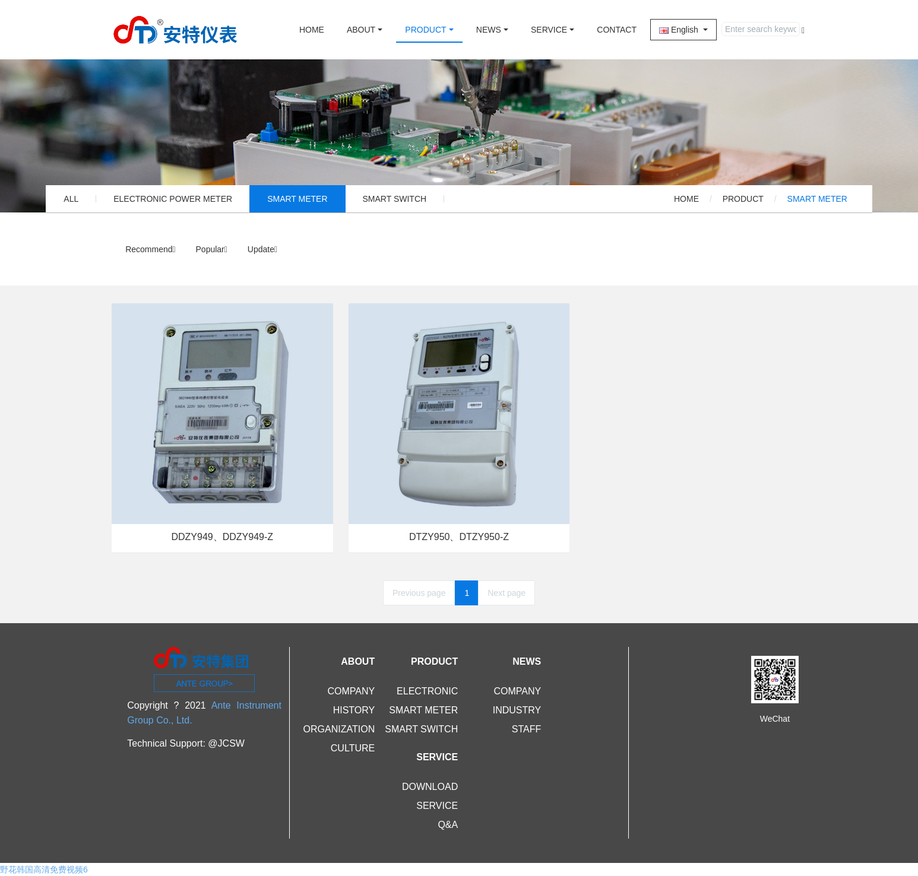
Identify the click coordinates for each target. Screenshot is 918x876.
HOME (311, 29)
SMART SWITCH (395, 199)
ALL (71, 199)
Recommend (150, 249)
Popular (211, 249)
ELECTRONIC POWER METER (172, 199)
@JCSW (226, 743)
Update (262, 249)
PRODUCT (743, 199)
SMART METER (297, 199)
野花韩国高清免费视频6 (44, 869)
